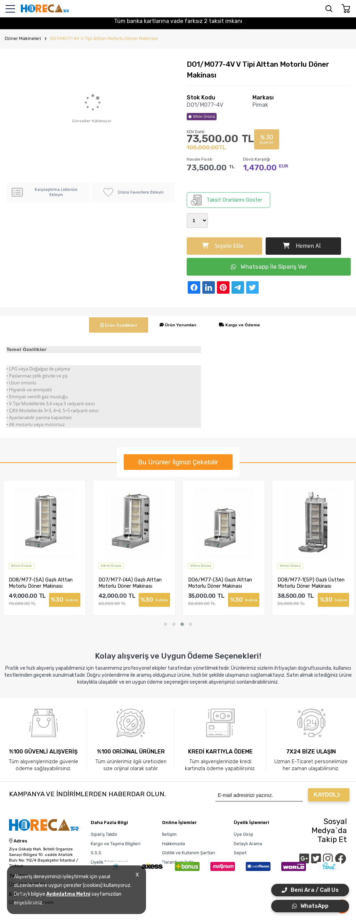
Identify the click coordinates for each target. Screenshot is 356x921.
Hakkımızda (173, 843)
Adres (18, 841)
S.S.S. (96, 852)
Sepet (240, 852)
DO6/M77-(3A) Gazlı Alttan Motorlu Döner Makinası (220, 583)
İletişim (169, 834)
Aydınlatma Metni (68, 894)
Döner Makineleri (23, 38)
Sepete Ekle (223, 246)
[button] (165, 624)
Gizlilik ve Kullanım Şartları (188, 852)
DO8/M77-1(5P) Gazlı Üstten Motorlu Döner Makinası (311, 583)
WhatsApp (310, 906)
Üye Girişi (243, 834)
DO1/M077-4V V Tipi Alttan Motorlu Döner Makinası (104, 38)
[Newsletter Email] (259, 794)
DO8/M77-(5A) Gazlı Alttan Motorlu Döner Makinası (41, 583)
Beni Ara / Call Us (310, 890)
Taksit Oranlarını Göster (226, 200)
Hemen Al (302, 246)
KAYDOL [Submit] (327, 795)
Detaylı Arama (248, 843)
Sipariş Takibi (104, 834)
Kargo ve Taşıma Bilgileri (115, 843)
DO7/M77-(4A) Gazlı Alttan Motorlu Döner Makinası (130, 583)
